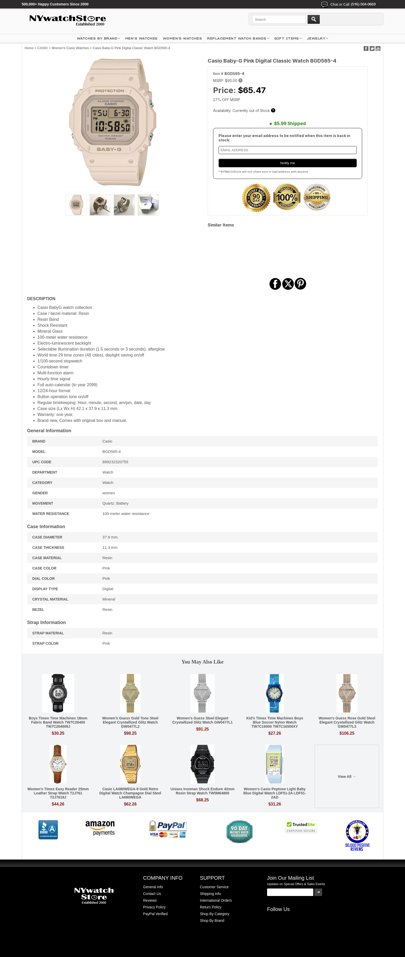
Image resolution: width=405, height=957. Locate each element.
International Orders (216, 900)
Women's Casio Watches (70, 48)
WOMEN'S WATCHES (182, 38)
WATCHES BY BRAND (97, 38)
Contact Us (152, 894)
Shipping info (210, 894)
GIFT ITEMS (286, 38)
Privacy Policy (154, 907)
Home (29, 48)
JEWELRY (316, 38)
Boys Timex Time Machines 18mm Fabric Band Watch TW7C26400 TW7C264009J (58, 722)
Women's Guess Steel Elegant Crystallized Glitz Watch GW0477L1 (202, 720)
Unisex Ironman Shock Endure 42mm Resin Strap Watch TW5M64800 (202, 791)
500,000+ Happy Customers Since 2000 (55, 4)
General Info (153, 887)
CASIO (42, 48)
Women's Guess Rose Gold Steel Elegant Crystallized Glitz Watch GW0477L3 (346, 722)
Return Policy (210, 907)
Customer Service (214, 887)
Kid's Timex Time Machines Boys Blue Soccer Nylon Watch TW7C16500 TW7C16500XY (274, 722)
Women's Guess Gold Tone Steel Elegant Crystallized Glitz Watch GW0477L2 (130, 722)
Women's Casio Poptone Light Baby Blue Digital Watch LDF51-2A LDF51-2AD (274, 793)
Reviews (150, 900)
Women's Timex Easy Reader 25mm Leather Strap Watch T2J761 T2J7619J (58, 793)
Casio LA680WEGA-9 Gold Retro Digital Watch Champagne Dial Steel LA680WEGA (130, 793)
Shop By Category (214, 914)
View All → (347, 776)
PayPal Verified (155, 914)
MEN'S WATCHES (141, 38)
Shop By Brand (212, 920)
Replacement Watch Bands (236, 38)
